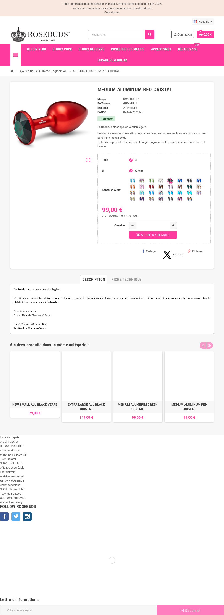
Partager (149, 251)
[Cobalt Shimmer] (189, 193)
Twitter (15, 516)
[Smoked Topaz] (161, 187)
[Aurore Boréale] (142, 181)
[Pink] (142, 187)
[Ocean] (189, 187)
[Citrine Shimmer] (132, 193)
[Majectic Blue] (199, 181)
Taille (105, 160)
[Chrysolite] (151, 181)
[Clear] (161, 181)
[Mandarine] (132, 187)
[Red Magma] (151, 187)
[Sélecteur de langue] (203, 21)
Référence (103, 103)
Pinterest (195, 251)
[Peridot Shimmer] (180, 193)
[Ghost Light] (161, 199)
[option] (35, 386)
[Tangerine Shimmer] (161, 193)
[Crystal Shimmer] (132, 199)
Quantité (119, 225)
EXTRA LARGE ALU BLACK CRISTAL (86, 407)
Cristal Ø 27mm (111, 189)
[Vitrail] (189, 199)
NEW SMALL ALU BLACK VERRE (34, 404)
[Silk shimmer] (199, 193)
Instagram (27, 516)
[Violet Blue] (142, 199)
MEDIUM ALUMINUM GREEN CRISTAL (138, 407)
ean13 (101, 112)
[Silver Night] (170, 199)
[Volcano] (180, 187)
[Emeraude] (170, 181)
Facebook (4, 516)
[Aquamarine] (132, 181)
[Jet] (189, 181)
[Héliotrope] (180, 181)
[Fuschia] (180, 199)
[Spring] (170, 187)
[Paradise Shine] (151, 199)
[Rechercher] (121, 34)
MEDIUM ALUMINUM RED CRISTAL (189, 407)
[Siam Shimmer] (142, 193)
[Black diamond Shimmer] (170, 193)
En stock (102, 107)
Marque (102, 99)
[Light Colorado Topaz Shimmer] (151, 193)
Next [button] (209, 343)
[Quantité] (153, 225)
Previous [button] (203, 343)
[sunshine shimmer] (199, 187)
